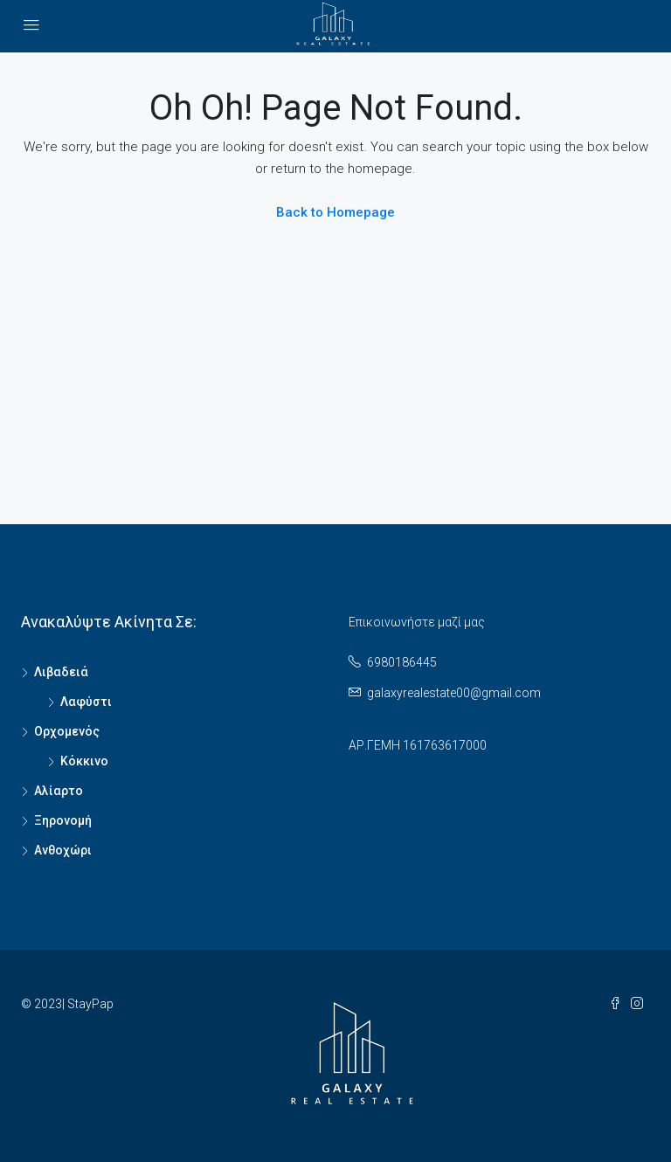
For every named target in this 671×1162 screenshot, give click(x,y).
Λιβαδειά (61, 672)
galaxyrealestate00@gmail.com (454, 693)
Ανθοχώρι (63, 850)
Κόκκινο (84, 761)
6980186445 (402, 662)
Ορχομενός (67, 731)
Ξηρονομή (63, 820)
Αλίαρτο (58, 791)
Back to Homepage (335, 212)
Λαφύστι (86, 702)
